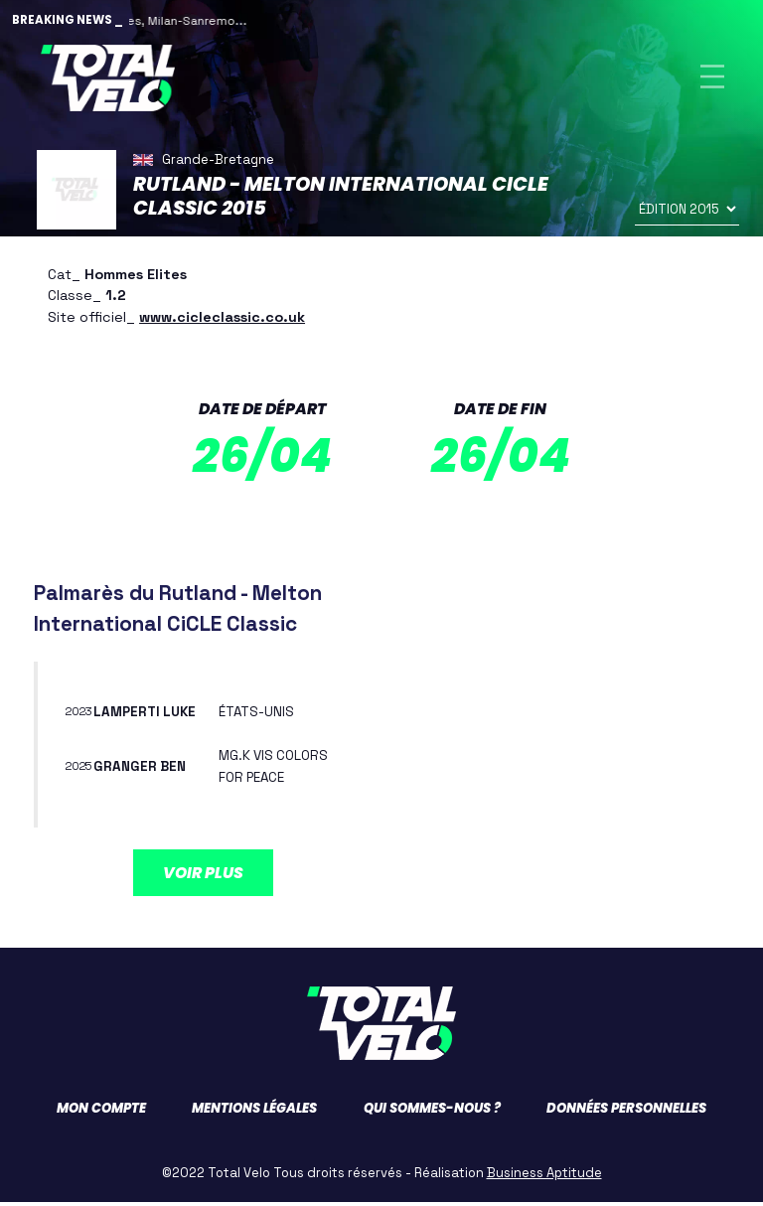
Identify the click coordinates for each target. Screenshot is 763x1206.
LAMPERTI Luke (147, 715)
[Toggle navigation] (712, 78)
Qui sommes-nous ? (432, 1112)
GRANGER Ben (141, 770)
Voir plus (203, 875)
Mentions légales (254, 1112)
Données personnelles (626, 1112)
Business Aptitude (544, 1176)
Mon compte (101, 1112)
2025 (81, 770)
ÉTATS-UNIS (258, 715)
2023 (81, 715)
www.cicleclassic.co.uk (222, 320)
